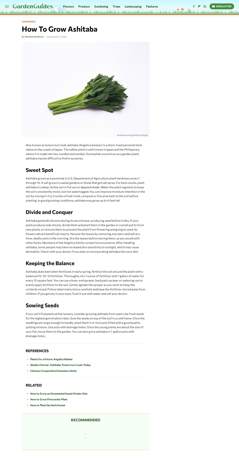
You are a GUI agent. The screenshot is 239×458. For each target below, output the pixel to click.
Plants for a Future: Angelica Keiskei (51, 359)
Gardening (101, 6)
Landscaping (133, 6)
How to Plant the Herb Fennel (47, 405)
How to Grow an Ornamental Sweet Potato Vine (58, 393)
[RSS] (205, 6)
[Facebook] (194, 6)
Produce (84, 6)
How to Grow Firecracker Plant (48, 399)
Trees (116, 6)
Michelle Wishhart (34, 36)
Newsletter (222, 6)
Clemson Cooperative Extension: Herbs (53, 370)
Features (152, 6)
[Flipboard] (199, 6)
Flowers (68, 6)
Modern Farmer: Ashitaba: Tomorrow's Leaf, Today (60, 364)
